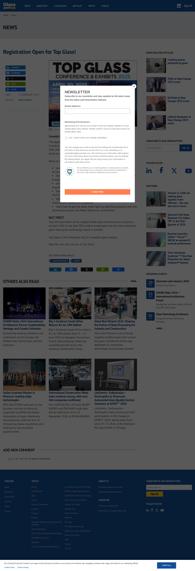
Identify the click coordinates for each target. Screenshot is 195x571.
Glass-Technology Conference (172, 314)
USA (66, 539)
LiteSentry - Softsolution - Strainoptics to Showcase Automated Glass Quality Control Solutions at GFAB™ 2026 (114, 398)
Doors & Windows (39, 504)
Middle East (70, 508)
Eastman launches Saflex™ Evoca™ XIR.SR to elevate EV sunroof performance (179, 238)
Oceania (68, 517)
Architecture (37, 491)
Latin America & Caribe (75, 500)
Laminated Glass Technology (78, 495)
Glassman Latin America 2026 (172, 281)
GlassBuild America (40, 537)
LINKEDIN (12, 67)
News (27, 5)
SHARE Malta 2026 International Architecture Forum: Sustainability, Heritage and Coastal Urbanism (24, 324)
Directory (42, 5)
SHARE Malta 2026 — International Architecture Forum (170, 296)
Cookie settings (23, 567)
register (23, 458)
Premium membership (108, 505)
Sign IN (188, 5)
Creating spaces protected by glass (178, 61)
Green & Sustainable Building (45, 546)
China (34, 500)
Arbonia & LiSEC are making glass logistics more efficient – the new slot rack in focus (179, 199)
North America (71, 513)
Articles (77, 5)
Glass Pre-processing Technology (46, 533)
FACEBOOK (13, 73)
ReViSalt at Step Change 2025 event (178, 99)
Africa (34, 487)
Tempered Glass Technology (77, 530)
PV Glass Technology (74, 526)
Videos (68, 544)
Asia (33, 495)
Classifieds (60, 5)
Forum (105, 5)
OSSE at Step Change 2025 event (179, 80)
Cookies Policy (9, 567)
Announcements (60, 261)
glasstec (35, 542)
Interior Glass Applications (77, 491)
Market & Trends (72, 504)
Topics (91, 5)
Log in (11, 458)
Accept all (166, 565)
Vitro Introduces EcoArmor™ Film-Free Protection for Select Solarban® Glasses (180, 257)
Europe (34, 513)
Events (77, 261)
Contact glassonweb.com (109, 491)
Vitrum (68, 548)
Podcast (68, 522)
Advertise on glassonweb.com (112, 510)
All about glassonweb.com (110, 487)
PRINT (11, 84)
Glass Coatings (38, 529)
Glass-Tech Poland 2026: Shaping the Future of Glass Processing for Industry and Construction (114, 324)
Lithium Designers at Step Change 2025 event (179, 120)
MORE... (134, 281)
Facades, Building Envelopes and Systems (46, 523)
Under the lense (72, 535)
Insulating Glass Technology (78, 487)
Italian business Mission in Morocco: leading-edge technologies (19, 396)
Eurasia (34, 508)
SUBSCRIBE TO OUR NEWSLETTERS (164, 140)
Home (5, 15)
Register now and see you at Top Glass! (72, 244)
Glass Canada (25, 99)
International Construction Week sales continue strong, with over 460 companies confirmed (68, 396)
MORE (11, 89)
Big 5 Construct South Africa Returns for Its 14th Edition (66, 323)
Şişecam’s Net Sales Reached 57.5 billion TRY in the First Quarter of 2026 (179, 219)
